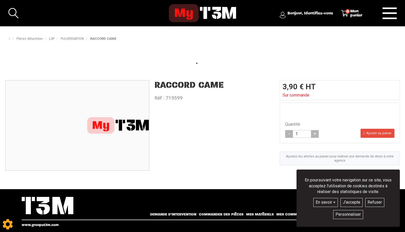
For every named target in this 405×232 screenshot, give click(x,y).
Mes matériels (260, 214)
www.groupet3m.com (40, 225)
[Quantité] (302, 134)
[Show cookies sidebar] (8, 224)
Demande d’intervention (173, 214)
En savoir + (326, 202)
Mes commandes (292, 214)
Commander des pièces (221, 214)
